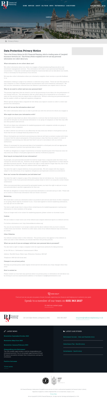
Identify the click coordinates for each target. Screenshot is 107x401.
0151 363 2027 (95, 6)
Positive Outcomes (10, 361)
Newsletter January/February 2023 (16, 345)
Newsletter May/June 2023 (13, 340)
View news (8, 366)
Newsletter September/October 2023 (16, 336)
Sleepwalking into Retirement (14, 349)
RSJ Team (44, 6)
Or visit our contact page (53, 305)
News (51, 6)
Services (31, 6)
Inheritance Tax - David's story (74, 344)
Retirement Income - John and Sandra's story (79, 337)
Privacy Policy (53, 394)
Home (25, 6)
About (37, 6)
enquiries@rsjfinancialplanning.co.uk (89, 318)
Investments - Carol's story (72, 351)
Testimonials (60, 6)
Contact (49, 17)
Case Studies (70, 6)
